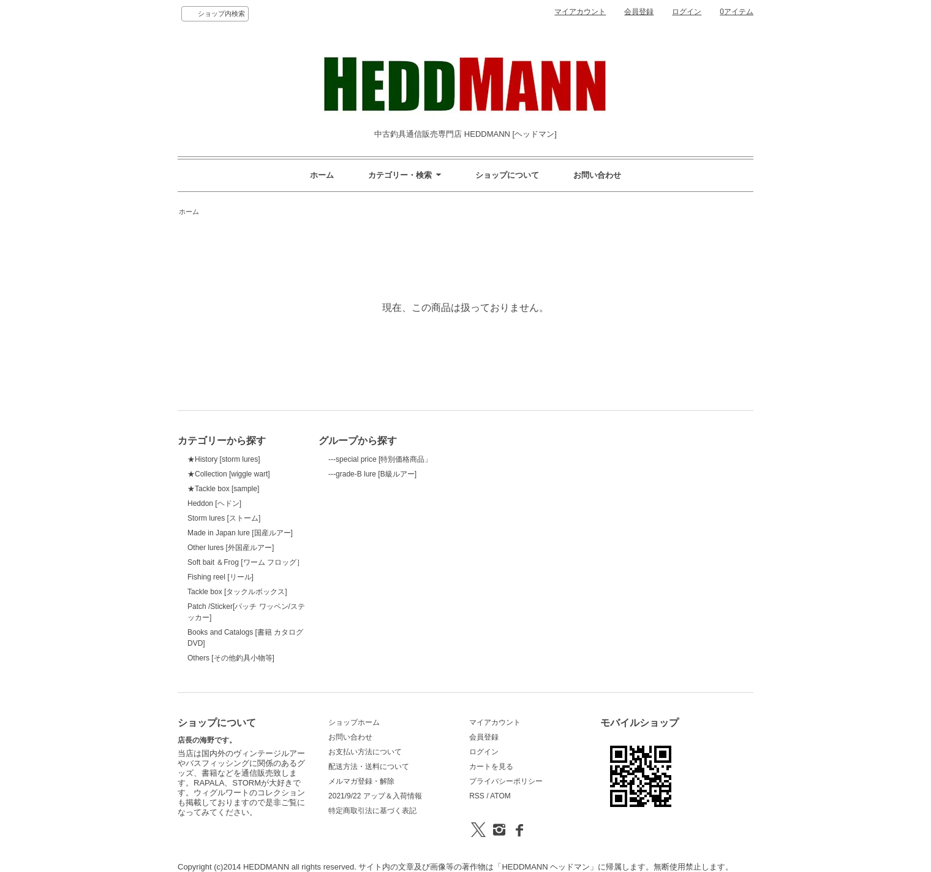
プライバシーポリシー (506, 781)
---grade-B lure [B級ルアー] (372, 474)
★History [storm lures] (223, 459)
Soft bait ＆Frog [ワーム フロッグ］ (245, 562)
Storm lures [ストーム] (223, 518)
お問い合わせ (597, 175)
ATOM (500, 796)
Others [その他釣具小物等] (230, 658)
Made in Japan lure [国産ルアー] (240, 533)
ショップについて (507, 175)
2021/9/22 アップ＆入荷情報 (375, 796)
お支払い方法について (365, 752)
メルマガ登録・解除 (361, 781)
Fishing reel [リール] (220, 577)
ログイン (686, 11)
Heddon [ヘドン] (214, 503)
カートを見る (491, 766)
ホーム (322, 175)
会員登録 (639, 11)
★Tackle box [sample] (223, 488)
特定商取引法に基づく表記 (372, 810)
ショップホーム (354, 722)
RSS (476, 796)
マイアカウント (580, 11)
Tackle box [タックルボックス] (237, 591)
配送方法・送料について (368, 766)
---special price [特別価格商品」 (380, 459)
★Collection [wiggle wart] (228, 474)
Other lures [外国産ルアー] (230, 547)
